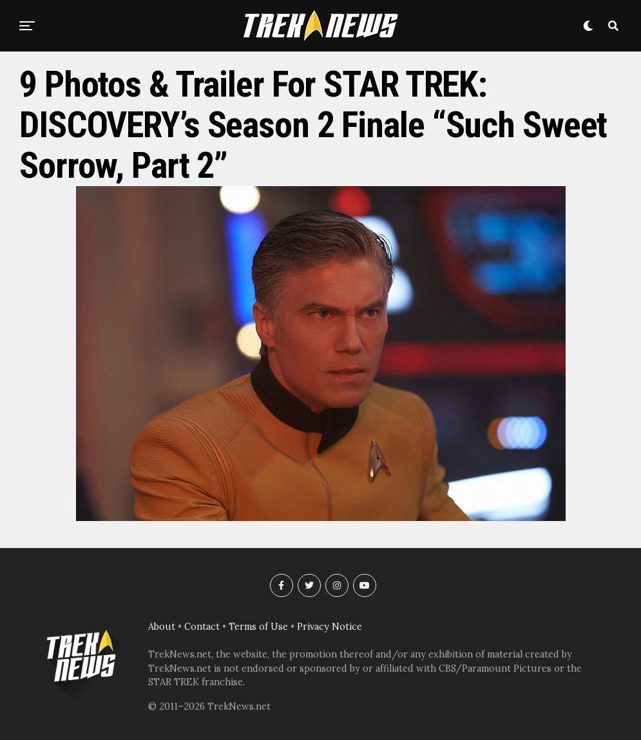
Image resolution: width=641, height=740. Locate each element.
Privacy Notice (329, 626)
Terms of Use (258, 626)
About (161, 626)
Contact (202, 626)
